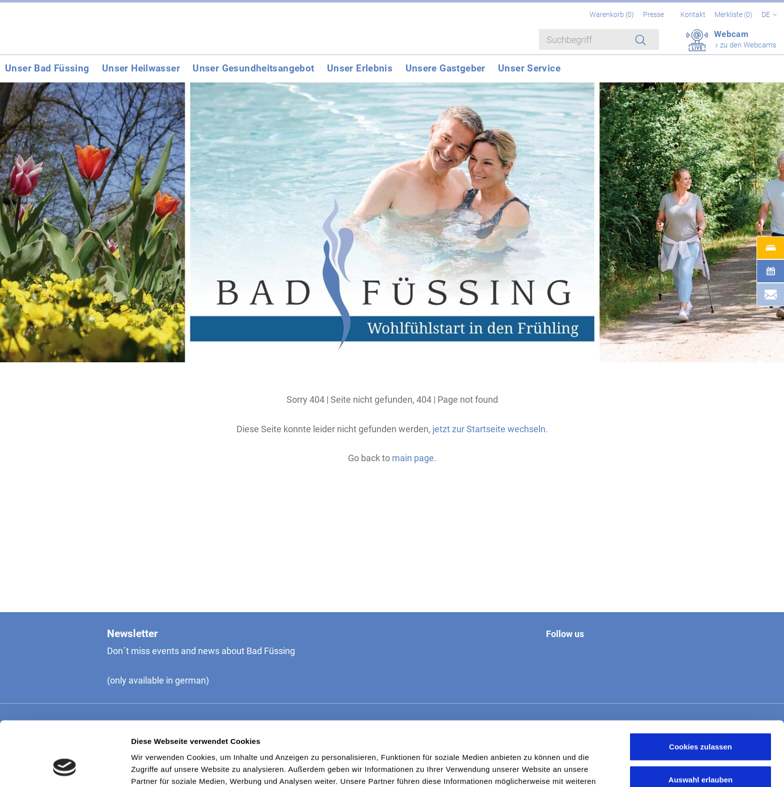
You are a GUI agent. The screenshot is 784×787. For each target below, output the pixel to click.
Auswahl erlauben (700, 722)
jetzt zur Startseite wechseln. (490, 429)
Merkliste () (734, 14)
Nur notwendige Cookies (700, 754)
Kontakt (693, 14)
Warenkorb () (613, 14)
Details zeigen (531, 767)
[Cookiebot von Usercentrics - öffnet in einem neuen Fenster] (64, 767)
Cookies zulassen (700, 689)
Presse (653, 14)
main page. (414, 458)
